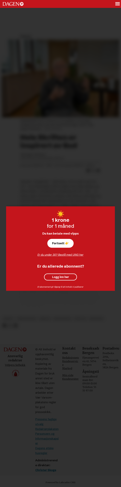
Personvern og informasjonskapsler (47, 438)
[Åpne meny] (117, 4)
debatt (8, 318)
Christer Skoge (45, 470)
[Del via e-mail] (98, 170)
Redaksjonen (70, 357)
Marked (67, 368)
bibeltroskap (26, 318)
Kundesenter (70, 378)
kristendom (62, 318)
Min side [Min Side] (67, 375)
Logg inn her (60, 277)
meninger (96, 318)
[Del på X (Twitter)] (93, 170)
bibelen (45, 318)
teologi (80, 318)
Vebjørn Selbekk (15, 365)
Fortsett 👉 (60, 243)
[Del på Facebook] (88, 170)
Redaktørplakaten (47, 429)
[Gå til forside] (13, 4)
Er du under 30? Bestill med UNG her (60, 255)
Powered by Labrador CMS (60, 482)
